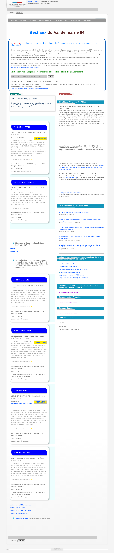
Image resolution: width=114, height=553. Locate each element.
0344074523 (41, 327)
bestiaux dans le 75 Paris (17, 488)
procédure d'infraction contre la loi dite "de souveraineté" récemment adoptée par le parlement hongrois (81, 167)
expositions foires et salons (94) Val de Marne (73, 269)
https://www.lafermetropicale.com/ (21, 386)
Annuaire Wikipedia (68, 549)
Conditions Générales (14, 539)
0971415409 (41, 384)
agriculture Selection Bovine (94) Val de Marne (74, 278)
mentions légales (93, 539)
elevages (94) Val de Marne (68, 266)
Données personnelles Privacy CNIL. (56, 539)
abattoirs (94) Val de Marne (68, 264)
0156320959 (41, 132)
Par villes (58, 20)
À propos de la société (30, 539)
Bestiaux (37, 1)
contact (102, 539)
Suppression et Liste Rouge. (78, 539)
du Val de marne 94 (57, 32)
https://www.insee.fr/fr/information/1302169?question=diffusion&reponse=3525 (59, 546)
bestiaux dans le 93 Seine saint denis (21, 485)
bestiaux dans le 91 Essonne (19, 494)
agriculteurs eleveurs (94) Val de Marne (72, 275)
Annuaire (30, 1)
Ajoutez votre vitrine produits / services (68, 292)
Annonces (23, 20)
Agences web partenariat (61, 541)
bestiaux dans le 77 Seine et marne (20, 491)
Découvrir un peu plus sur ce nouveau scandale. (25, 67)
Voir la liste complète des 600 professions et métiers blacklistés (30, 88)
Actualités (87, 20)
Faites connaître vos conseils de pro (68, 313)
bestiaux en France (21, 498)
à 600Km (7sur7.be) (70, 177)
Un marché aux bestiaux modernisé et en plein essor (74, 212)
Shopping (33, 20)
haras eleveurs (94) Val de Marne (70, 272)
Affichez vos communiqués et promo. (68, 302)
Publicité (41, 539)
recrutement (48, 541)
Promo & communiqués (72, 20)
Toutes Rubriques (45, 20)
